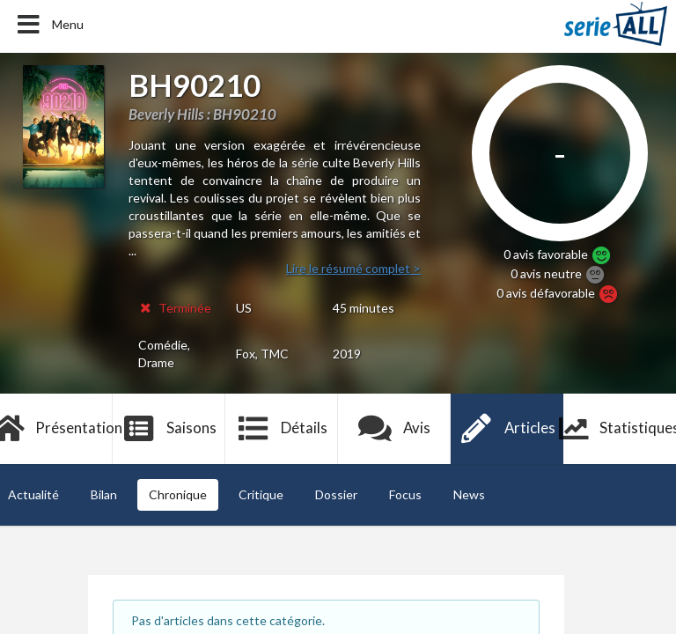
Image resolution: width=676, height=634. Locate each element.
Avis (394, 429)
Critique (261, 494)
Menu (49, 24)
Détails (282, 429)
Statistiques (619, 429)
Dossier (336, 494)
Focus (405, 494)
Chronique (178, 494)
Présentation (56, 429)
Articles (507, 429)
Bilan (104, 494)
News (469, 494)
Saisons (169, 429)
